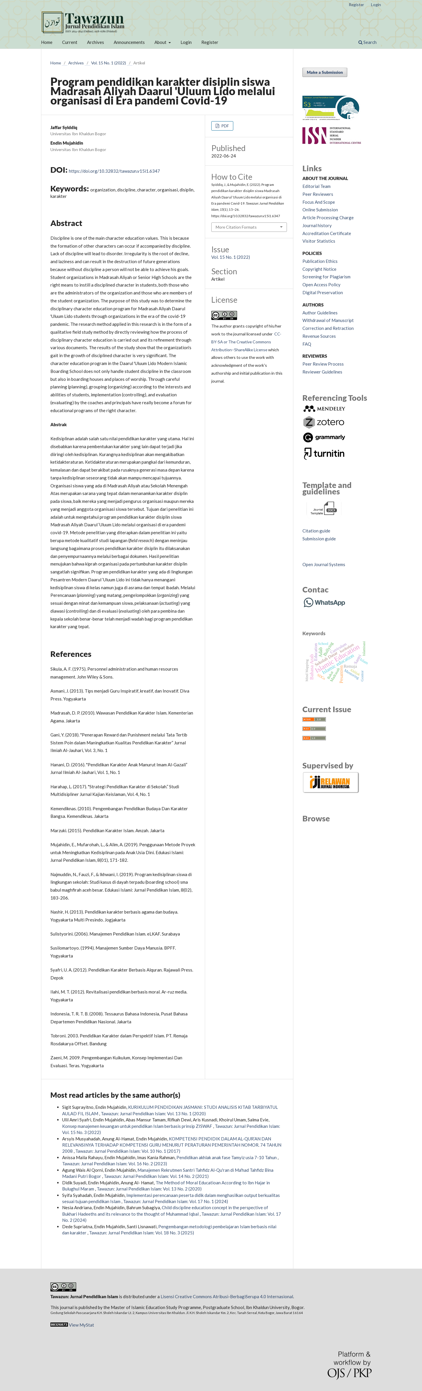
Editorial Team (316, 186)
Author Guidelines (320, 312)
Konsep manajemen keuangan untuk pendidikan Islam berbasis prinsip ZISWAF (137, 1126)
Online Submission (320, 209)
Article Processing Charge (328, 217)
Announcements (129, 42)
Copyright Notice (319, 269)
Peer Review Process (323, 363)
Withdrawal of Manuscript (328, 320)
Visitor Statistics (318, 241)
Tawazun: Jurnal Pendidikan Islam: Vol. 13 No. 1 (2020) (153, 1113)
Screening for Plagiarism (326, 276)
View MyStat (81, 1324)
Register (209, 42)
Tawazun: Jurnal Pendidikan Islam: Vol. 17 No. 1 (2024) (175, 1201)
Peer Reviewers (317, 194)
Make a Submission (325, 72)
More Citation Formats (236, 227)
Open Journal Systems (323, 564)
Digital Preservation (322, 292)
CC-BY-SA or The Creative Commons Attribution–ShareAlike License (246, 341)
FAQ (306, 344)
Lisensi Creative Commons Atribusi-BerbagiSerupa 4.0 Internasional (227, 1296)
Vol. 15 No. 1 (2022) (108, 62)
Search (367, 42)
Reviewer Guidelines (322, 371)
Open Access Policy (321, 284)
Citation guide (316, 530)
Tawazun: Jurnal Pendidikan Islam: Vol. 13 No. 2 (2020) (149, 1188)
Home (46, 42)
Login (186, 42)
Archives (95, 42)
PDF (224, 125)
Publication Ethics (320, 261)
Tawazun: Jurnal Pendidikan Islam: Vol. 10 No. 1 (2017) (127, 1151)
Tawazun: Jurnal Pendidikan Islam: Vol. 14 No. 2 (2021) (156, 1176)
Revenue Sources (319, 336)
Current (69, 42)
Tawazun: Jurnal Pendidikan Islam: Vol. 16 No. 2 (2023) (114, 1163)
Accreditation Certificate (326, 233)
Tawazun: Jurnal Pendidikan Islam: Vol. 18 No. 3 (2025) (141, 1232)
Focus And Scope (318, 202)
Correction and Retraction (328, 328)
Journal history (317, 225)
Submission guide (319, 538)
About (160, 42)
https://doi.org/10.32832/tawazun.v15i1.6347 (114, 171)
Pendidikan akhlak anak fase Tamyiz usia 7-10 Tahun (227, 1157)
